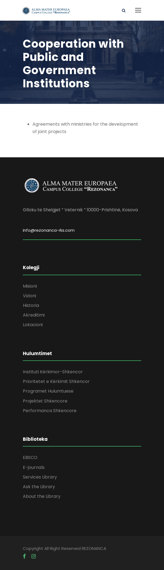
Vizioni (29, 296)
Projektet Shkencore (45, 401)
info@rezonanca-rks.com (49, 230)
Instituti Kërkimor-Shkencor (53, 372)
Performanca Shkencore (49, 410)
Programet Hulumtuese (48, 391)
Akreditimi (34, 315)
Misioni (30, 286)
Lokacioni (33, 325)
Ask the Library (39, 486)
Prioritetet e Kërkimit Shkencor (56, 381)
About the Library (42, 496)
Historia (31, 305)
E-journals (34, 467)
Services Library (40, 477)
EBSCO (30, 457)
